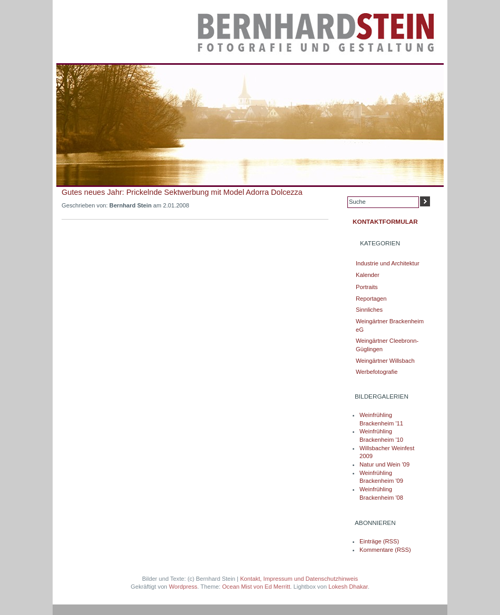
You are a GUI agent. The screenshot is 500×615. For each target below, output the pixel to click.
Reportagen (371, 298)
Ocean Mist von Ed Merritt (256, 586)
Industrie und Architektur (387, 263)
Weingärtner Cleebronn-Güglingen (387, 345)
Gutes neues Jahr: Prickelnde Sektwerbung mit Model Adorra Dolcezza (182, 192)
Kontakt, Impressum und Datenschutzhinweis (299, 579)
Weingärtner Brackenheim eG (390, 325)
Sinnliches (369, 309)
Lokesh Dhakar (348, 586)
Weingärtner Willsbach (385, 361)
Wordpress (183, 586)
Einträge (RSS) (379, 541)
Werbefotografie (376, 372)
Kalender (367, 275)
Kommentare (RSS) (385, 550)
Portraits (367, 287)
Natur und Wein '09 (384, 464)
